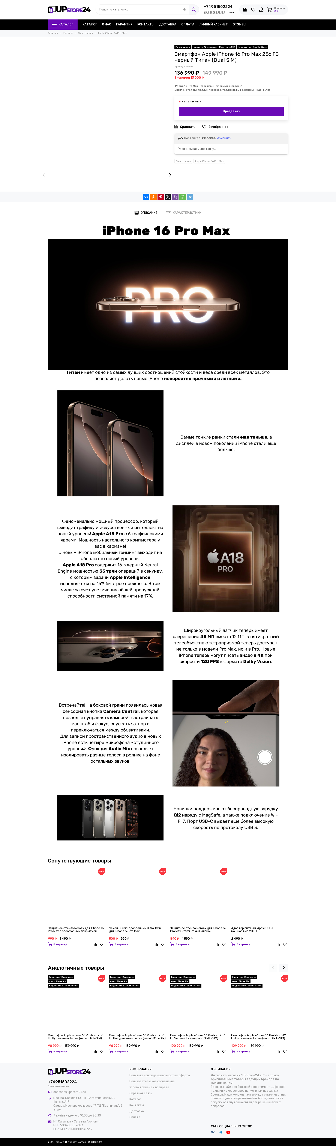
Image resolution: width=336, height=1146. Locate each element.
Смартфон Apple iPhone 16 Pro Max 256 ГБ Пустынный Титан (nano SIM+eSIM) (75, 1037)
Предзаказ (231, 111)
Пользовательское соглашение (152, 1081)
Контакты (145, 24)
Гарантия (124, 24)
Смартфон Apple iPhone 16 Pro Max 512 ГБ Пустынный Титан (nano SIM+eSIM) (258, 1037)
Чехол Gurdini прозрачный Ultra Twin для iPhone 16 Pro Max (135, 930)
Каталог (62, 24)
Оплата (187, 24)
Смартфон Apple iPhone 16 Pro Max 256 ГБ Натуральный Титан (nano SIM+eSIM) (137, 1037)
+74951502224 (218, 6)
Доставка (167, 24)
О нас (106, 24)
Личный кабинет (213, 24)
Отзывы (239, 24)
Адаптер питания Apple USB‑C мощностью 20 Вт (252, 930)
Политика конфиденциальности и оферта (159, 1075)
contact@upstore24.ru (69, 1092)
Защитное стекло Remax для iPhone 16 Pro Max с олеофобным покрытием (76, 930)
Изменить (224, 138)
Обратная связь (140, 1093)
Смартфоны (183, 161)
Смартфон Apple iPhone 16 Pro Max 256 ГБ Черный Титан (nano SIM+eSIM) (197, 1037)
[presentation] (43, 175)
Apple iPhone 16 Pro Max (209, 161)
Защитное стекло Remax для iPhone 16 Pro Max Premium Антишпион (198, 930)
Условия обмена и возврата (149, 1087)
